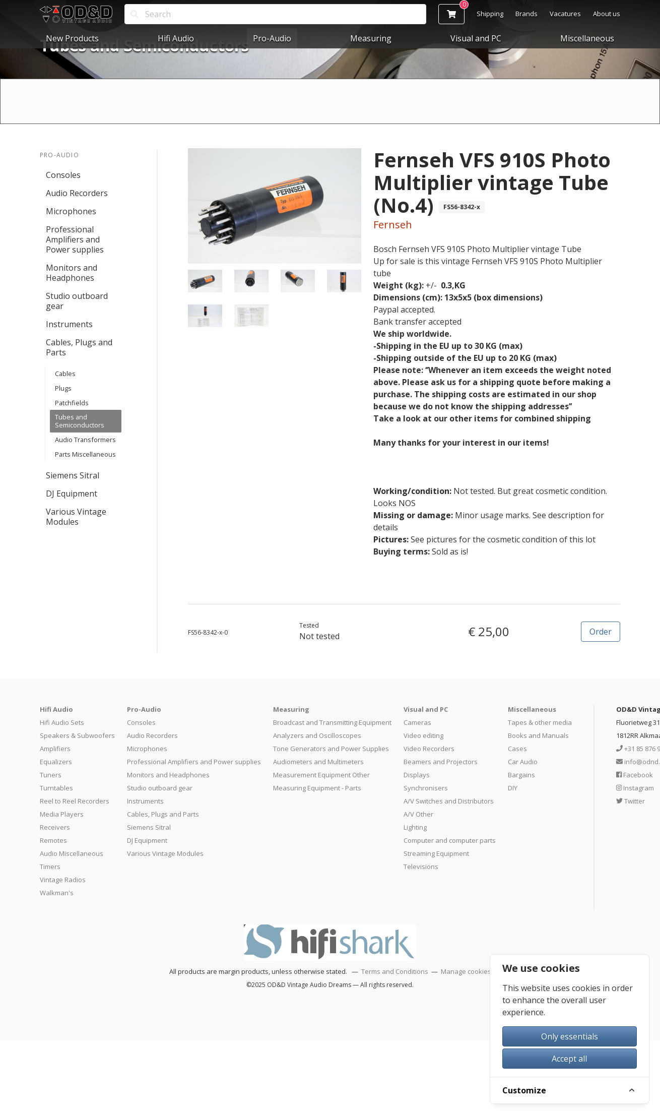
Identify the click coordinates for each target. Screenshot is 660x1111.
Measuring (370, 38)
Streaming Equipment (436, 853)
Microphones (71, 211)
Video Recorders (429, 748)
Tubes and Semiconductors (79, 420)
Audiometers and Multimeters (318, 761)
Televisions (421, 866)
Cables (65, 373)
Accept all (569, 1058)
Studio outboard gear (77, 301)
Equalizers (56, 761)
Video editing (423, 735)
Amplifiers (55, 748)
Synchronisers (426, 787)
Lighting (415, 827)
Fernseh (392, 224)
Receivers (55, 827)
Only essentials (569, 1036)
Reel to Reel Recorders (74, 801)
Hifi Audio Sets (62, 722)
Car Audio (523, 761)
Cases (517, 748)
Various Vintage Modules (76, 516)
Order (600, 631)
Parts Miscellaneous (85, 454)
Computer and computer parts (450, 840)
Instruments (69, 324)
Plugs (63, 388)
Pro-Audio (272, 38)
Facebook (634, 774)
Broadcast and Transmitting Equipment (332, 722)
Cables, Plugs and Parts (79, 347)
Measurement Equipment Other (321, 774)
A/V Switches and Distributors (449, 801)
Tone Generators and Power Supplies (331, 748)
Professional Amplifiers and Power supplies (75, 239)
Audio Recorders (77, 193)
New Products (72, 38)
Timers (50, 866)
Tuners (50, 774)
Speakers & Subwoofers (77, 735)
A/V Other (418, 814)
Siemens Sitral (72, 475)
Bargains (521, 774)
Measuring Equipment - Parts (317, 787)
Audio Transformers (85, 439)
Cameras (417, 722)
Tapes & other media (540, 722)
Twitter (630, 801)
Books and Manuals (538, 735)
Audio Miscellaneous (71, 853)
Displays (417, 774)
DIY (512, 787)
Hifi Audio (176, 38)
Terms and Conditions (394, 971)
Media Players (62, 814)
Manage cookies (466, 971)
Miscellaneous (587, 38)
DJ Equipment (71, 493)
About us (606, 13)
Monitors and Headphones (71, 272)
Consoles (63, 174)
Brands (526, 13)
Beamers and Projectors (441, 761)
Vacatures (565, 13)
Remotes (53, 840)
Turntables (56, 787)
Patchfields (72, 402)
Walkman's (57, 892)
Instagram (635, 787)
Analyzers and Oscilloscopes (317, 735)
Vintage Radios (63, 879)
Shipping (490, 13)
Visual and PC (475, 38)
